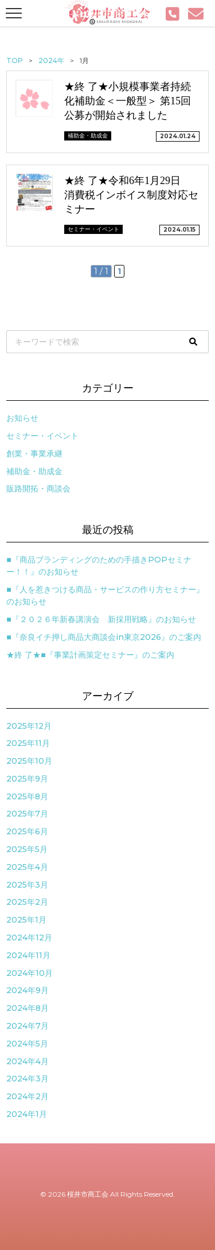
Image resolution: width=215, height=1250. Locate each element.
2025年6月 (27, 831)
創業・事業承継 (34, 453)
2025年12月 (29, 726)
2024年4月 (27, 1061)
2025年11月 (28, 743)
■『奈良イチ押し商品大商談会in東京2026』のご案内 (103, 637)
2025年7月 (27, 813)
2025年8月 (27, 796)
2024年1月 (26, 1114)
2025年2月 (27, 902)
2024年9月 (27, 990)
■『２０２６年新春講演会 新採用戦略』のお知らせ (101, 619)
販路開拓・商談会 (38, 488)
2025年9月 (27, 779)
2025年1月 (26, 920)
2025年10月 (29, 761)
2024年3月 (27, 1078)
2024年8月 (27, 1008)
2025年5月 (27, 849)
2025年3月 (27, 885)
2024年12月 (29, 937)
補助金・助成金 (34, 471)
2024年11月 (28, 955)
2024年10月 (29, 973)
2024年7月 (27, 1026)
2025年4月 (27, 867)
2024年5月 (27, 1043)
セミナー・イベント (42, 436)
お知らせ (22, 418)
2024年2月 (27, 1096)
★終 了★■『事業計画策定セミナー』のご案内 (90, 655)
